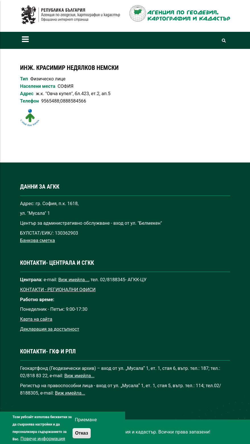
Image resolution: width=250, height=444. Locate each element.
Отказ (81, 438)
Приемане (86, 425)
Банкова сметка (37, 240)
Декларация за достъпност (49, 329)
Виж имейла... (73, 279)
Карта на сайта (36, 319)
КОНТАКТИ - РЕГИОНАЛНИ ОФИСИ (58, 289)
